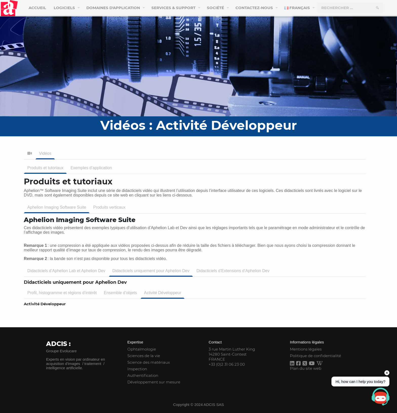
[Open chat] (380, 396)
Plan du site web (305, 368)
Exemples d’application (91, 168)
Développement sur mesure (153, 382)
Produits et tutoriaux (45, 168)
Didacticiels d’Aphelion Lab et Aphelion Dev (66, 271)
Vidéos (45, 153)
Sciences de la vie (143, 355)
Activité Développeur (162, 293)
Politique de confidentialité (315, 355)
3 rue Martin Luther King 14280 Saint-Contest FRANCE (232, 354)
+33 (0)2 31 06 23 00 (227, 364)
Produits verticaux (109, 207)
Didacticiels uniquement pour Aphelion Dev (150, 271)
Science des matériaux (148, 362)
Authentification (142, 375)
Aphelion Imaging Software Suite (56, 207)
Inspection (137, 368)
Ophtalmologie (141, 349)
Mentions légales (306, 349)
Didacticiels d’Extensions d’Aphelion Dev (232, 271)
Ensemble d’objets (120, 293)
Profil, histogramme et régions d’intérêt (62, 293)
